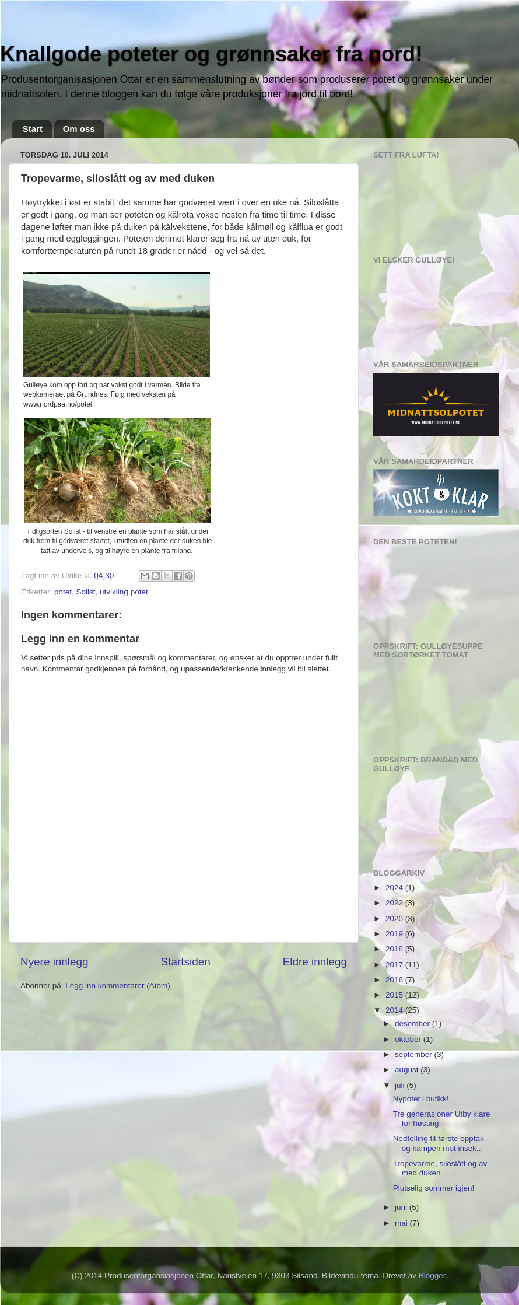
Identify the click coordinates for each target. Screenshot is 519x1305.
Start (33, 129)
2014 (395, 1010)
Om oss (79, 129)
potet (63, 591)
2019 (395, 933)
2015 (395, 995)
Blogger (432, 1275)
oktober (409, 1039)
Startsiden (186, 962)
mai (402, 1223)
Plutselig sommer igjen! (434, 1188)
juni (402, 1207)
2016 (395, 979)
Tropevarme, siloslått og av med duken (440, 1168)
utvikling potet (124, 591)
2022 (395, 902)
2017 (395, 964)
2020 (395, 918)
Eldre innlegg (315, 962)
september (414, 1054)
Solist (86, 591)
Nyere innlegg (54, 962)
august (407, 1069)
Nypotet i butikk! (421, 1098)
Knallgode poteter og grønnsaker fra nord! (211, 54)
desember (413, 1023)
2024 (395, 887)
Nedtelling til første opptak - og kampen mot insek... (441, 1143)
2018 (395, 948)
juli (400, 1085)
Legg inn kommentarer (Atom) (117, 985)
